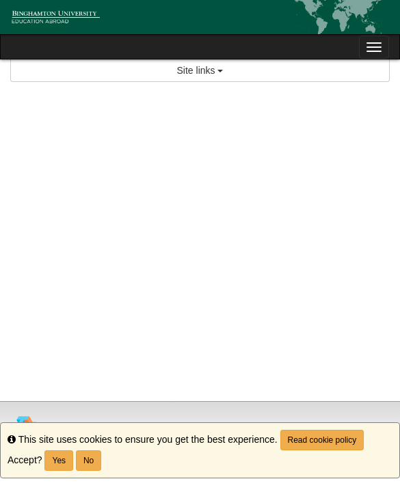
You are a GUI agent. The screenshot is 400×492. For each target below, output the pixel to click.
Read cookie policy (322, 440)
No (88, 460)
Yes (59, 460)
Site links (200, 70)
